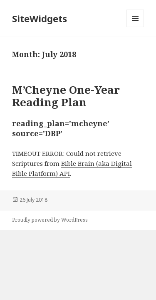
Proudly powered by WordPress (50, 219)
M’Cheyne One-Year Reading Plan (66, 96)
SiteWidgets (39, 18)
